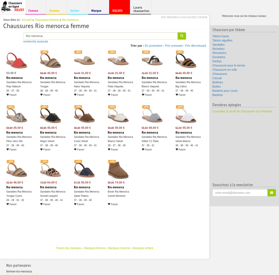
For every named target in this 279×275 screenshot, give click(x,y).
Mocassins (219, 52)
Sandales (218, 44)
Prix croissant (174, 45)
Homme (56, 10)
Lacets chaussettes (141, 9)
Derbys (217, 61)
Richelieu (218, 48)
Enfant (77, 10)
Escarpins (218, 57)
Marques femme (94, 248)
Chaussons (219, 74)
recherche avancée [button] (35, 41)
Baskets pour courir (225, 90)
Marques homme (119, 248)
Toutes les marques (68, 248)
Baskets (217, 95)
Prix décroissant (195, 45)
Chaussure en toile (224, 69)
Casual (217, 78)
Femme (35, 10)
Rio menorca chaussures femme (184, 17)
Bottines (217, 82)
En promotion (153, 45)
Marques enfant (143, 248)
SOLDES (119, 11)
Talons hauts (220, 36)
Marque (98, 11)
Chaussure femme (47, 19)
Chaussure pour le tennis (228, 65)
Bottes (216, 86)
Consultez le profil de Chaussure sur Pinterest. (242, 111)
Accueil (26, 19)
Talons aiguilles (222, 40)
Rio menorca (70, 19)
